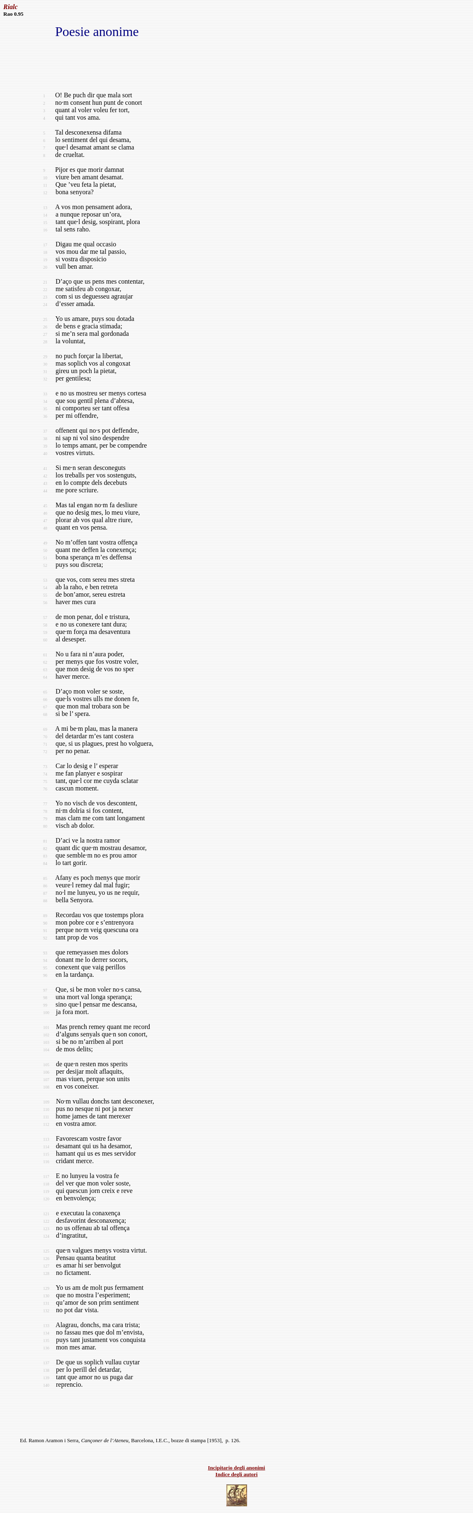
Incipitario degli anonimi (236, 1468)
